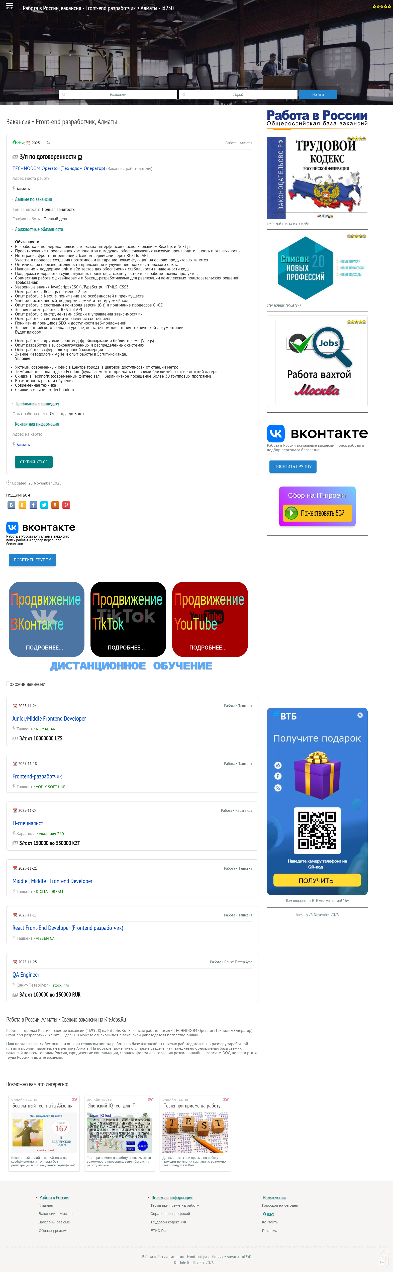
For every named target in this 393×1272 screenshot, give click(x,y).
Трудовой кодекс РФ (168, 1222)
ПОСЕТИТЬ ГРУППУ (32, 560)
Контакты (270, 1222)
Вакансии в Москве (55, 1213)
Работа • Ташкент (238, 706)
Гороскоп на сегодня (280, 1205)
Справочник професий (170, 1213)
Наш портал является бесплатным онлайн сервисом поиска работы (65, 1044)
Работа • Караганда (236, 811)
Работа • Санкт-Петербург (231, 962)
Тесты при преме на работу (174, 1205)
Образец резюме (53, 1230)
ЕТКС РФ (158, 1230)
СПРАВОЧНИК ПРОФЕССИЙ (317, 270)
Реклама (269, 1230)
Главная (46, 1205)
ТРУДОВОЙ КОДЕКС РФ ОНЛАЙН (317, 180)
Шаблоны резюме (54, 1222)
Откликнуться (34, 462)
